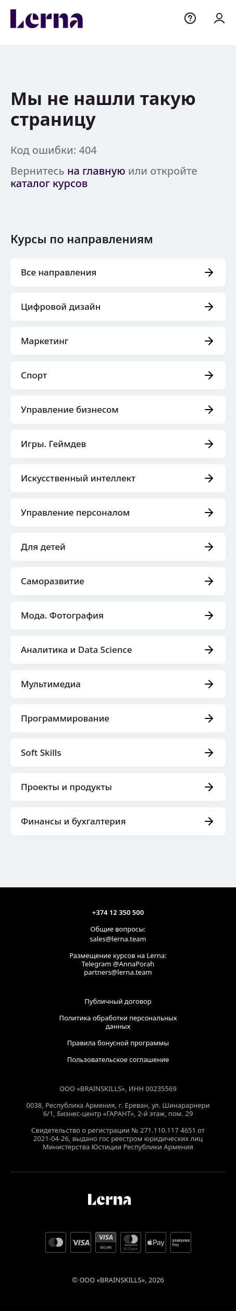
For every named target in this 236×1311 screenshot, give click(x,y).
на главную (96, 171)
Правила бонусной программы (118, 1043)
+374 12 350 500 (118, 912)
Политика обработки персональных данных (118, 1022)
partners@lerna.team (118, 972)
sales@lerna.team (118, 938)
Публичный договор (117, 1001)
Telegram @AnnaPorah (118, 964)
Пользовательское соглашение (118, 1059)
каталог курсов (49, 183)
